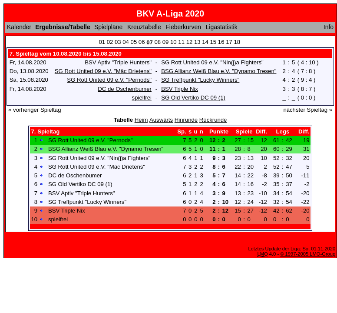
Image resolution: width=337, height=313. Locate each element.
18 (237, 42)
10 (173, 42)
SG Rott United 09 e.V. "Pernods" (109, 80)
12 (189, 42)
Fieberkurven (183, 26)
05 (134, 42)
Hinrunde (186, 120)
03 (118, 42)
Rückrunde (213, 120)
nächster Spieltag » (307, 110)
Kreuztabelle (144, 26)
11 (181, 42)
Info (329, 26)
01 (102, 42)
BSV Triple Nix (179, 89)
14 (205, 42)
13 (197, 42)
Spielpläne (108, 26)
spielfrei (142, 97)
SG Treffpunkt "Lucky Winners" (200, 80)
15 (213, 42)
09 (165, 42)
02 (110, 42)
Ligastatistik (222, 26)
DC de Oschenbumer (125, 89)
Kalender (19, 26)
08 (157, 42)
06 (142, 42)
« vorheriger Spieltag (34, 110)
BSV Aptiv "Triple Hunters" (118, 62)
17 (229, 42)
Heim (141, 120)
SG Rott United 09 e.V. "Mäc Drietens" (103, 71)
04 (125, 42)
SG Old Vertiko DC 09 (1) (193, 97)
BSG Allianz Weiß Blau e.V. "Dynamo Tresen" (218, 71)
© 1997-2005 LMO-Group (307, 253)
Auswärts (161, 120)
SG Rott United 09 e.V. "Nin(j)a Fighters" (212, 62)
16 (221, 42)
